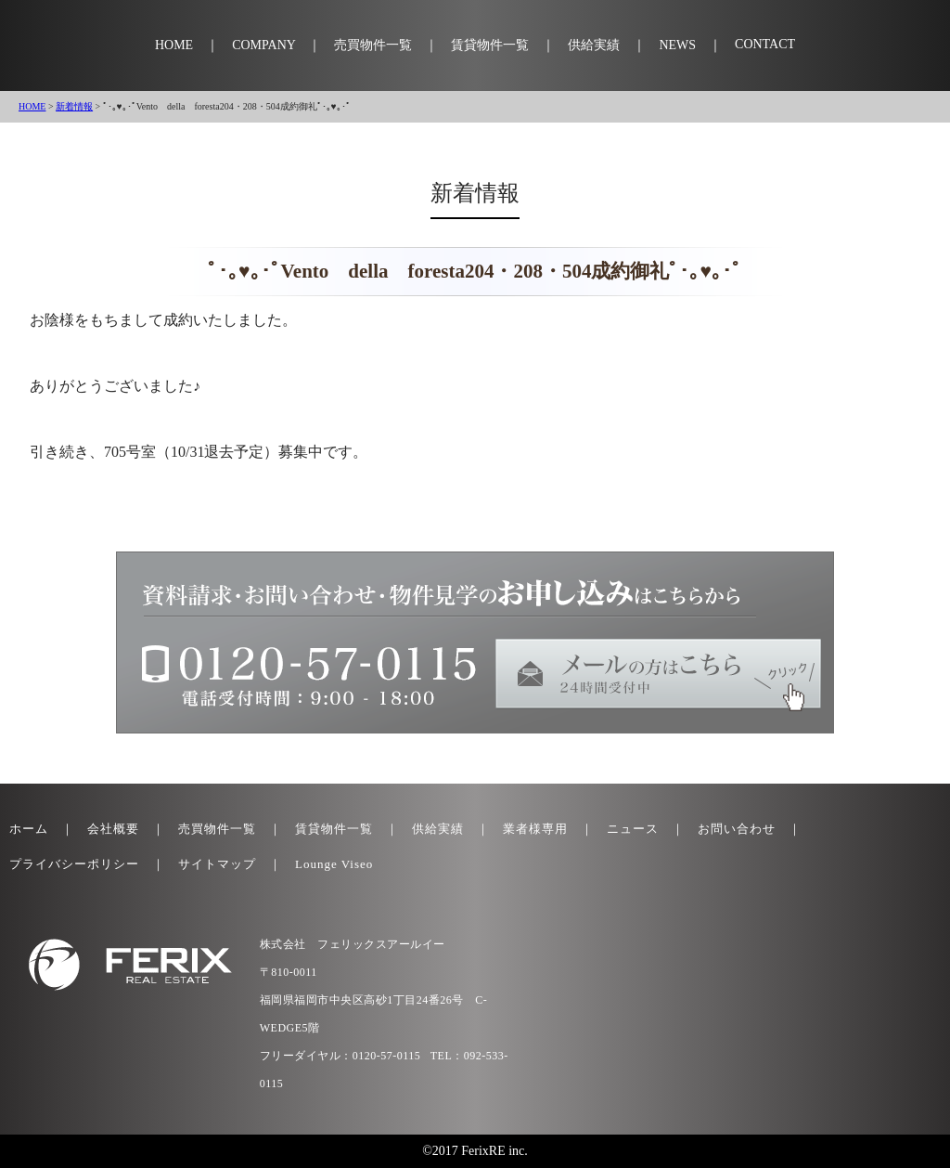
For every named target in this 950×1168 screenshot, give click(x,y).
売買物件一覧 (373, 45)
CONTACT (765, 44)
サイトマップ (217, 864)
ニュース (633, 829)
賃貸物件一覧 (490, 45)
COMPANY (263, 45)
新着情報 (74, 106)
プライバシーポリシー (74, 864)
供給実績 (594, 45)
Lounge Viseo (334, 864)
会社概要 (113, 829)
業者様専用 (535, 829)
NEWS (677, 45)
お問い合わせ (737, 829)
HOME (174, 45)
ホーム (28, 829)
